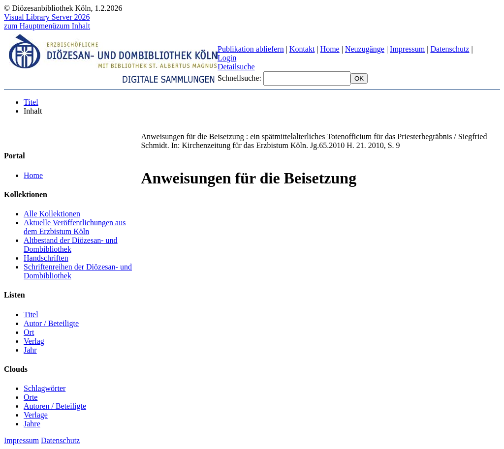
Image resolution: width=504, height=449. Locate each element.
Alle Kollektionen (52, 214)
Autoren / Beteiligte (55, 406)
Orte (30, 397)
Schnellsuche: (240, 78)
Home (330, 49)
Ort (29, 332)
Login (227, 58)
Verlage (36, 415)
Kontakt (302, 49)
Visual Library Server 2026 (47, 17)
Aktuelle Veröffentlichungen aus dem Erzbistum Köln (75, 227)
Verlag (34, 341)
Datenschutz (449, 49)
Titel (31, 102)
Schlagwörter (44, 388)
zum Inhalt (73, 26)
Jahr (30, 350)
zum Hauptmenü (30, 26)
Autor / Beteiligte (51, 323)
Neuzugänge (364, 49)
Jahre (32, 423)
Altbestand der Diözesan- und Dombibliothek (71, 244)
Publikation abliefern (251, 49)
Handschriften (46, 258)
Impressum (407, 49)
